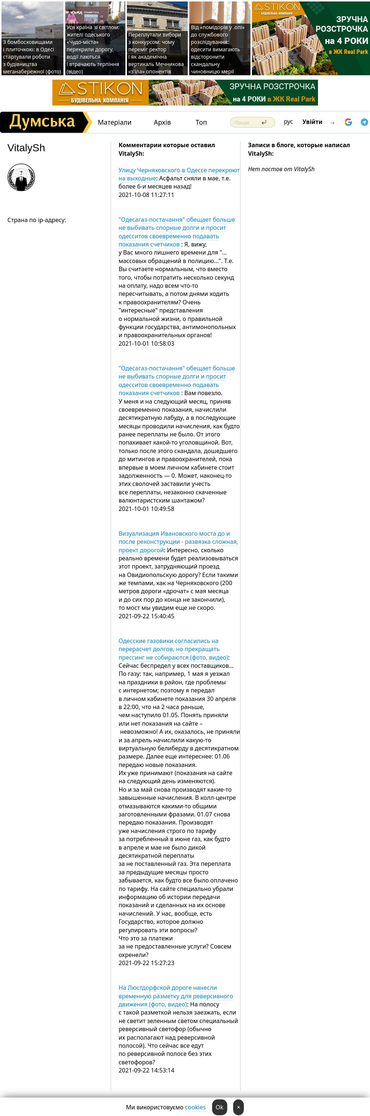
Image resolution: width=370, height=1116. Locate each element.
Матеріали (115, 122)
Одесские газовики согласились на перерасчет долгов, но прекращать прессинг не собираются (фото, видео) (173, 649)
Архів (162, 122)
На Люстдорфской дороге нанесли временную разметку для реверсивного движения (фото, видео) (175, 996)
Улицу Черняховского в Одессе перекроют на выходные (178, 174)
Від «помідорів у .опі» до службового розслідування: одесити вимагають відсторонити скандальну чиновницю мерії (218, 49)
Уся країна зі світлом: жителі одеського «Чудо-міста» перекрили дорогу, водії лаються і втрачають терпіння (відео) (93, 49)
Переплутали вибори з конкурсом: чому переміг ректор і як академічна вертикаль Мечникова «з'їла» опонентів (156, 53)
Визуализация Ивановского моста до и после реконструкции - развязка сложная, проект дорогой (178, 541)
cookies (195, 1107)
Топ (201, 122)
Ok (220, 1107)
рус (288, 121)
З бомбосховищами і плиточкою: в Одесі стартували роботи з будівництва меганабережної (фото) (32, 56)
